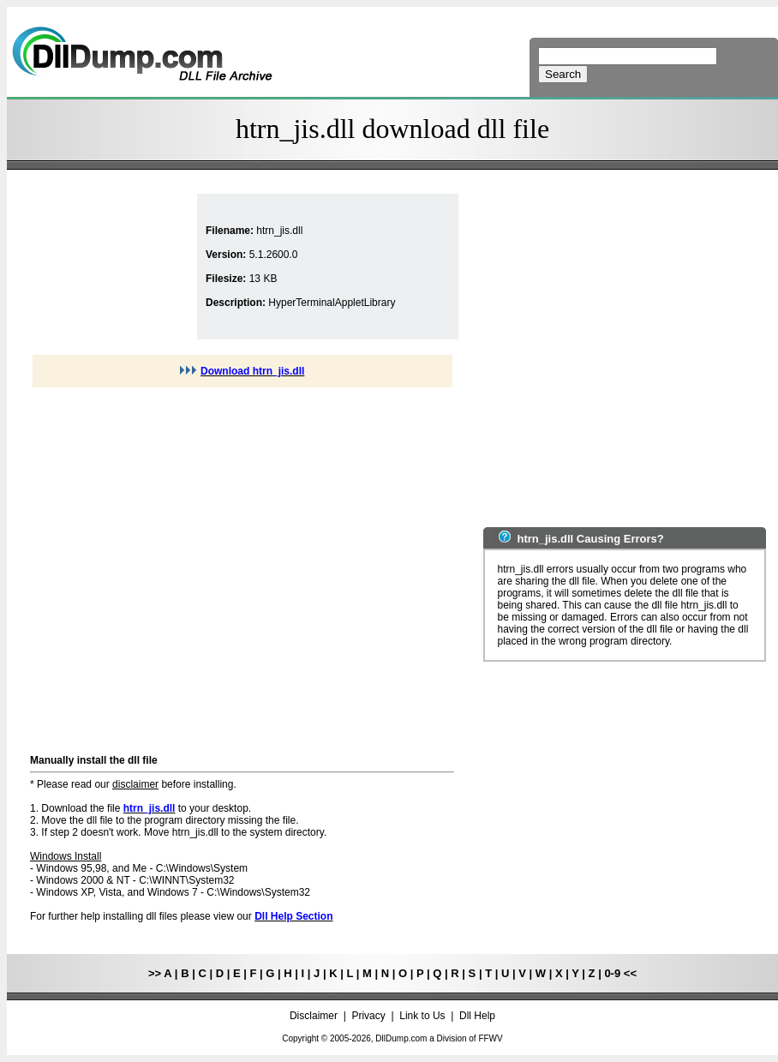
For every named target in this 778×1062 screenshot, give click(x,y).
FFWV (490, 1038)
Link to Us (422, 1016)
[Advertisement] (160, 568)
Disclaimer (314, 1016)
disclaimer (135, 784)
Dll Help (477, 1016)
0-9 (612, 973)
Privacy (368, 1016)
